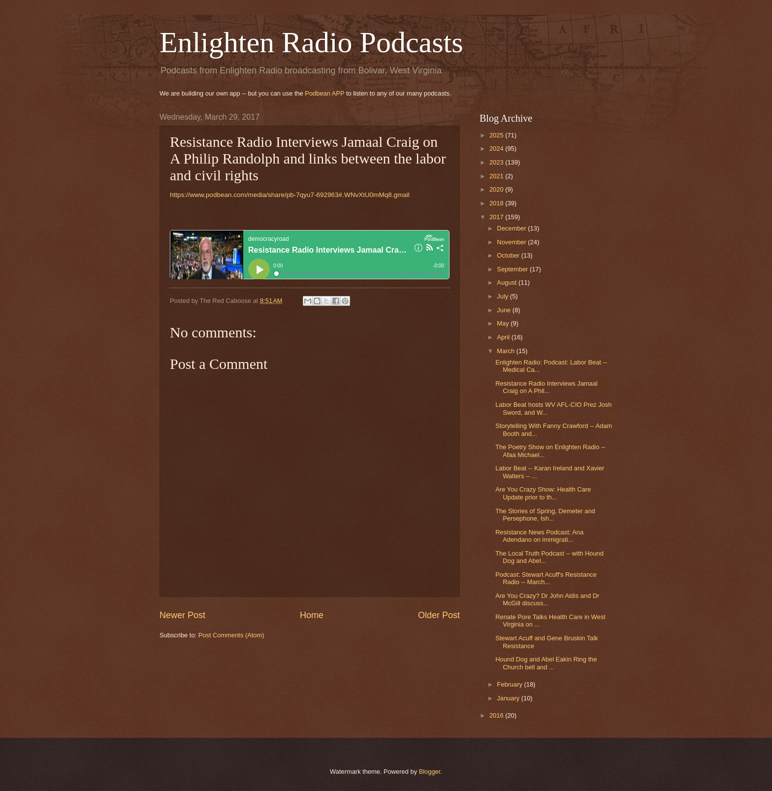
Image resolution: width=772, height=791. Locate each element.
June (505, 310)
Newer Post (182, 615)
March (506, 351)
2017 (497, 217)
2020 (497, 189)
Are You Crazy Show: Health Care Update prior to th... (543, 493)
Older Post (439, 615)
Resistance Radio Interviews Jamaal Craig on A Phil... (546, 387)
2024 (497, 148)
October (509, 255)
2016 (497, 715)
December (512, 228)
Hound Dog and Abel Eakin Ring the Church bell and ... (546, 663)
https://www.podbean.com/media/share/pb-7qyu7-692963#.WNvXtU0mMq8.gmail (290, 194)
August (507, 282)
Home (311, 615)
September (513, 269)
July (503, 296)
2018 (497, 203)
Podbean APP (324, 93)
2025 (497, 135)
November (512, 242)
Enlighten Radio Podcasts (311, 42)
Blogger (430, 771)
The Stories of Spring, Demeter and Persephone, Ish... (545, 514)
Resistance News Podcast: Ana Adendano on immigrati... (539, 535)
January (509, 698)
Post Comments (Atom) (231, 635)
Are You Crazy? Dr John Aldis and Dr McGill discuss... (547, 599)
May (504, 323)
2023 (497, 162)
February (510, 684)
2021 (497, 176)
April (504, 337)
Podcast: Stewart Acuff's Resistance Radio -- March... (545, 578)
